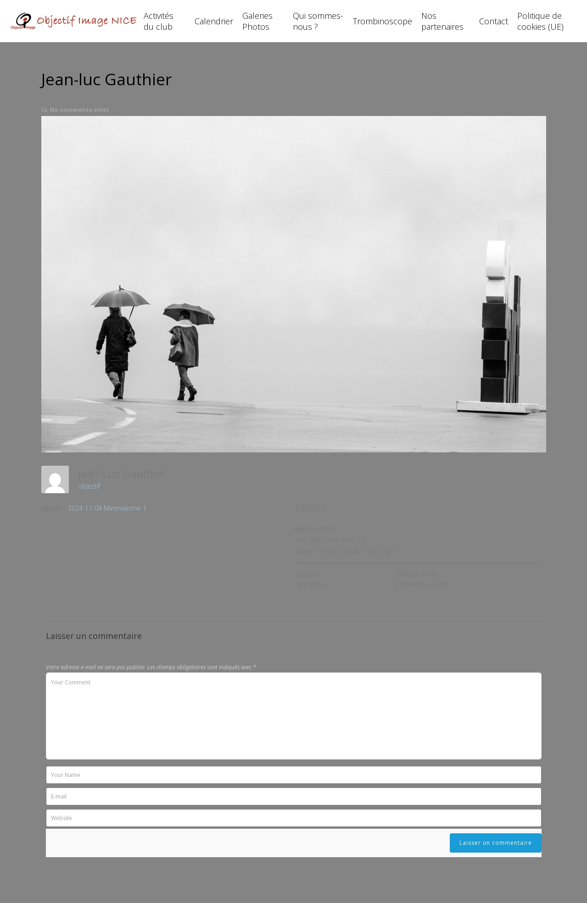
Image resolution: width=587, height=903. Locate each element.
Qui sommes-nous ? (318, 21)
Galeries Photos (257, 21)
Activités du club (158, 21)
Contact (493, 21)
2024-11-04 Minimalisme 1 (107, 508)
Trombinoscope (382, 21)
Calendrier (214, 21)
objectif (89, 486)
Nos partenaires (442, 21)
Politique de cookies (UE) (540, 21)
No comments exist (79, 109)
